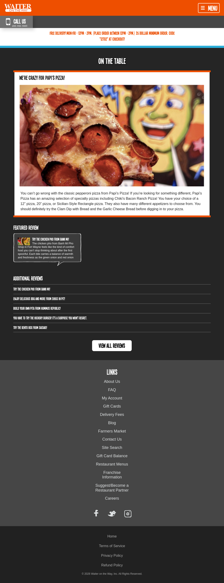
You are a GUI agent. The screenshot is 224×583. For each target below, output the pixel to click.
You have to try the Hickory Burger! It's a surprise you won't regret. (50, 317)
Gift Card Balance (112, 456)
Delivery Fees (112, 414)
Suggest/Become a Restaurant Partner (112, 487)
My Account (112, 398)
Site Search (112, 447)
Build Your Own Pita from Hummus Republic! (37, 308)
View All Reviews (112, 345)
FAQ (112, 390)
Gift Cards (112, 406)
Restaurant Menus (112, 464)
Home (112, 536)
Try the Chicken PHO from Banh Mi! (50, 239)
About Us (112, 381)
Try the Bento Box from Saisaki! (30, 327)
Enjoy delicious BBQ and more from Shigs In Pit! (39, 298)
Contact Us (112, 439)
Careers (112, 498)
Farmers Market (112, 431)
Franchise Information (112, 475)
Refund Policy (112, 565)
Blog (112, 423)
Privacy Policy (112, 555)
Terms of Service (112, 546)
